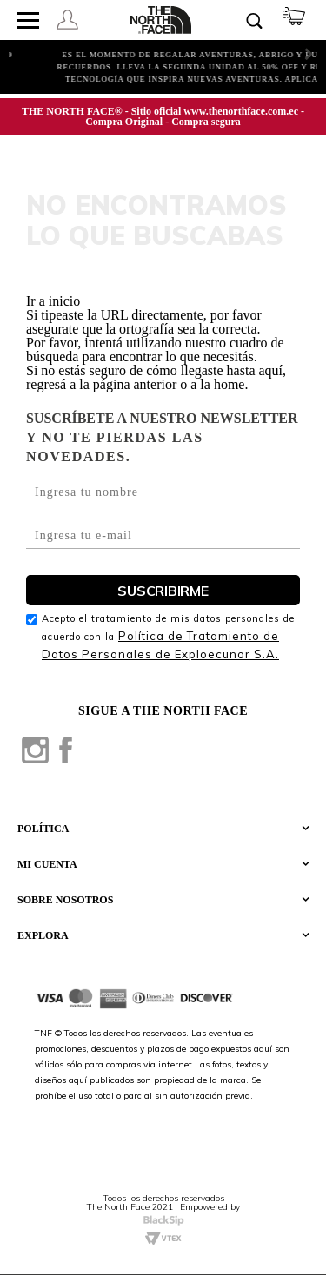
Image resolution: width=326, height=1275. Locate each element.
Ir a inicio (53, 301)
